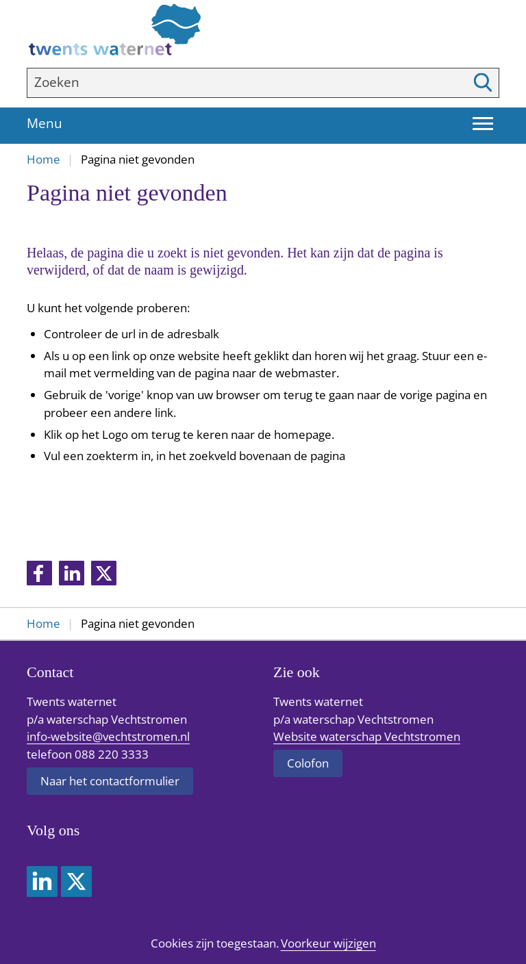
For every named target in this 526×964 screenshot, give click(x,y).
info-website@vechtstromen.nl (108, 736)
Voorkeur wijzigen (328, 943)
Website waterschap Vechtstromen (366, 736)
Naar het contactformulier (109, 781)
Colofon (308, 763)
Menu (53, 124)
